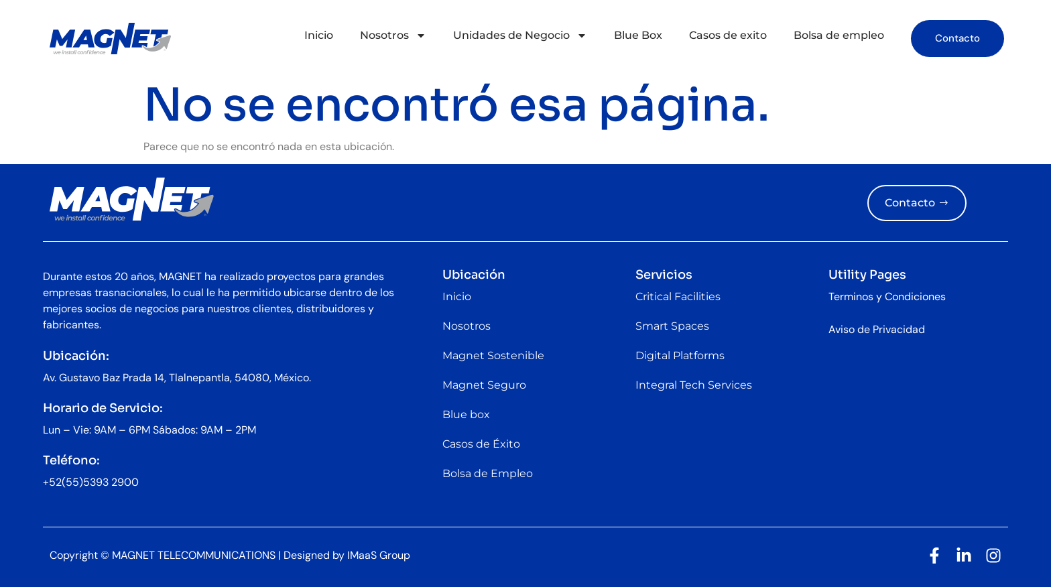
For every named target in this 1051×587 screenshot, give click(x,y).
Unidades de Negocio (520, 35)
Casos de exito (728, 35)
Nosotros (393, 35)
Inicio (318, 35)
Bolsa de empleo (839, 35)
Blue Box (638, 35)
